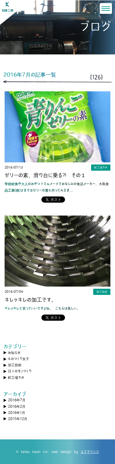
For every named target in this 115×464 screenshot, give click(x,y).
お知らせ (14, 353)
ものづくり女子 (18, 359)
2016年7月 (16, 400)
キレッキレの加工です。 (30, 300)
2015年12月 (17, 419)
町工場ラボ (16, 377)
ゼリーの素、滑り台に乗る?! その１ (45, 175)
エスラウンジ (90, 452)
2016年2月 (16, 406)
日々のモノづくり (20, 371)
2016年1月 (16, 412)
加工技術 (14, 365)
